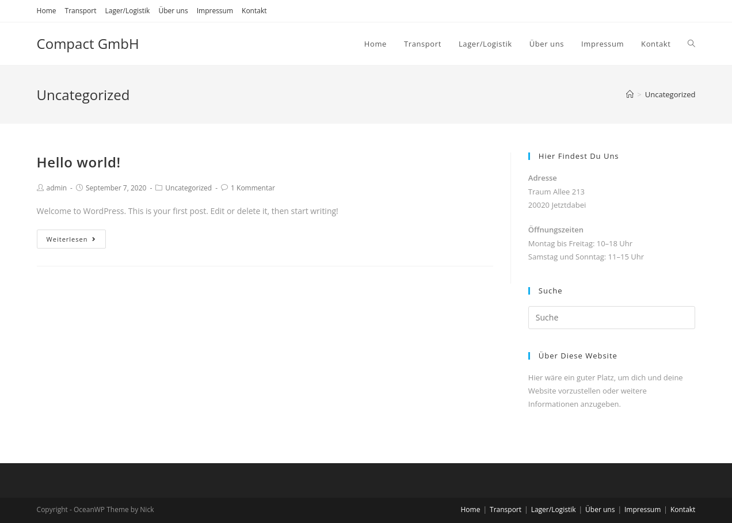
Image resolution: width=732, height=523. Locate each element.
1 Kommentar (253, 188)
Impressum (215, 11)
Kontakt (254, 11)
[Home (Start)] (630, 94)
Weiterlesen (72, 239)
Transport (81, 11)
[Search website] (691, 43)
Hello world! (79, 161)
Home (46, 11)
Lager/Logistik (127, 11)
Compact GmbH (88, 43)
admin (57, 188)
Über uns (173, 11)
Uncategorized (188, 188)
